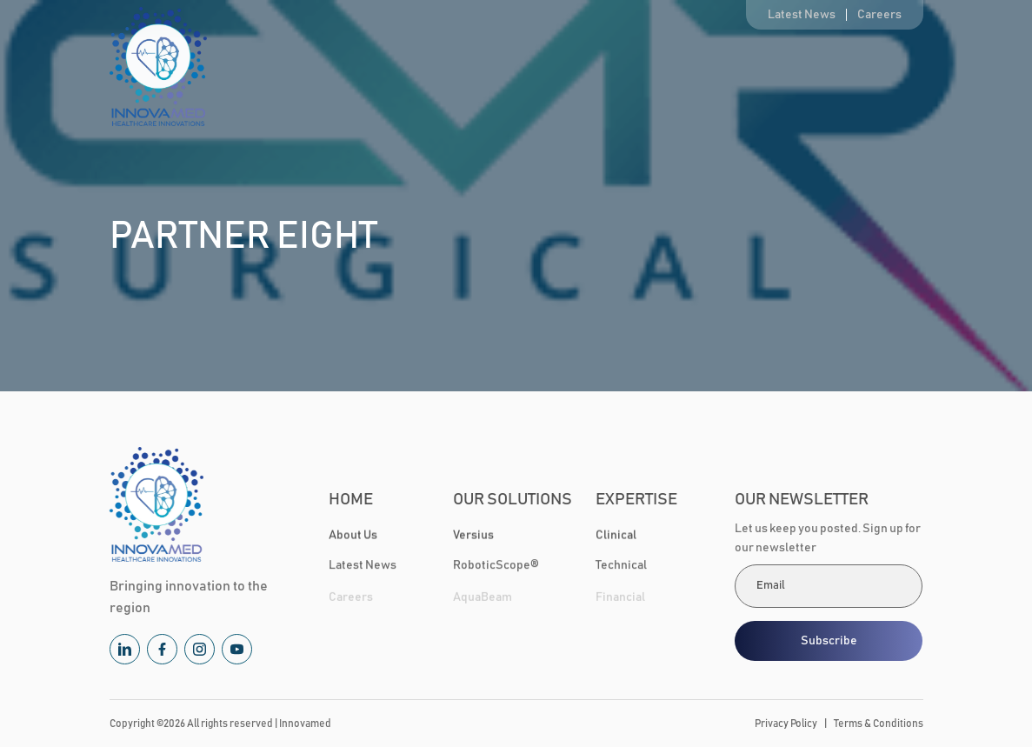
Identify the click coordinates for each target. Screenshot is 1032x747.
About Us (416, 69)
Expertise (635, 69)
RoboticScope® (496, 567)
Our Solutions (516, 69)
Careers (879, 15)
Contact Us (894, 69)
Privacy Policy (786, 723)
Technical (621, 567)
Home (337, 69)
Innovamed (305, 723)
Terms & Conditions (878, 723)
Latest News (802, 15)
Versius (473, 536)
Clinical (616, 536)
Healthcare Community (764, 69)
